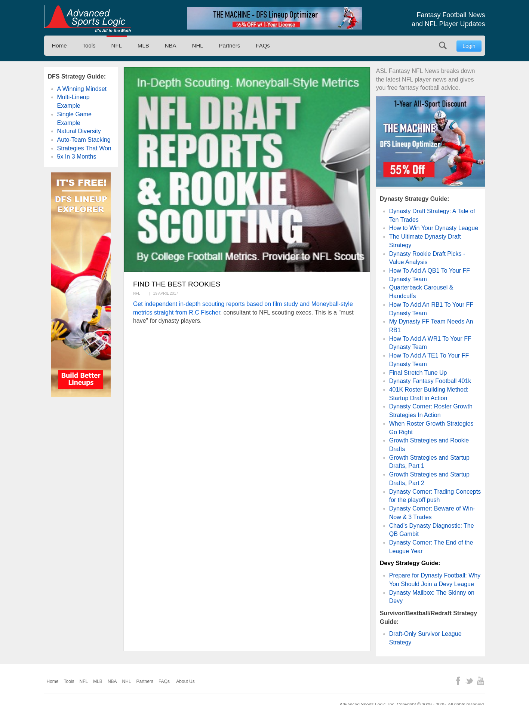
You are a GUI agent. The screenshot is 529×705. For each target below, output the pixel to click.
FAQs (263, 45)
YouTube (480, 681)
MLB (143, 45)
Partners (229, 45)
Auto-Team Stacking (84, 140)
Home (59, 45)
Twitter (469, 681)
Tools (89, 45)
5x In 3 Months (76, 156)
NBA (170, 45)
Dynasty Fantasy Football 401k (430, 381)
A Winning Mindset (82, 89)
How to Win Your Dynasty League (433, 228)
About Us (185, 681)
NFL (116, 45)
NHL (197, 45)
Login (468, 46)
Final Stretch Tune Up (418, 373)
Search (443, 45)
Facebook (458, 681)
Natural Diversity (79, 131)
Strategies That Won (84, 148)
